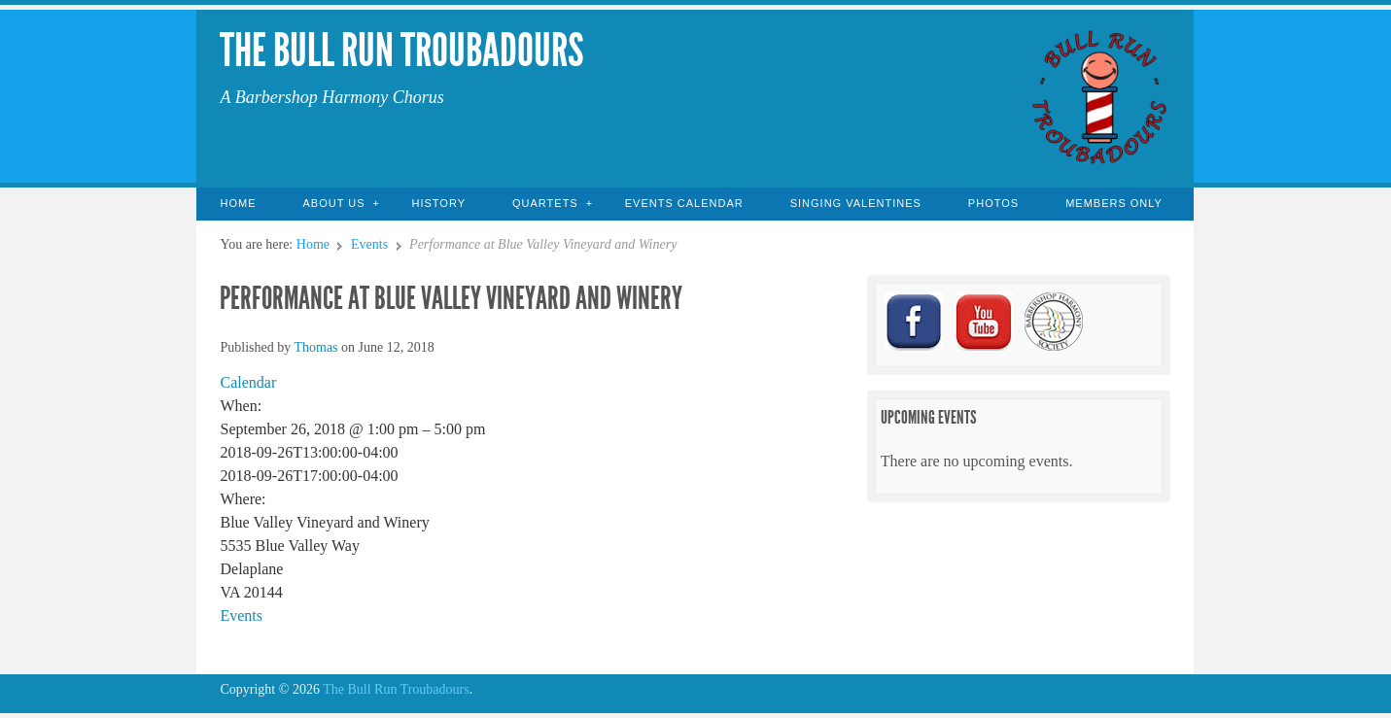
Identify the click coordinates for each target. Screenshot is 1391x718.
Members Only (1114, 203)
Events (369, 244)
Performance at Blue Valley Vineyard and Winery (451, 298)
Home (238, 203)
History (439, 203)
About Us (333, 203)
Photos (993, 203)
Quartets (545, 203)
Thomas (315, 347)
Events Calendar (684, 203)
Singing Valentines (856, 203)
